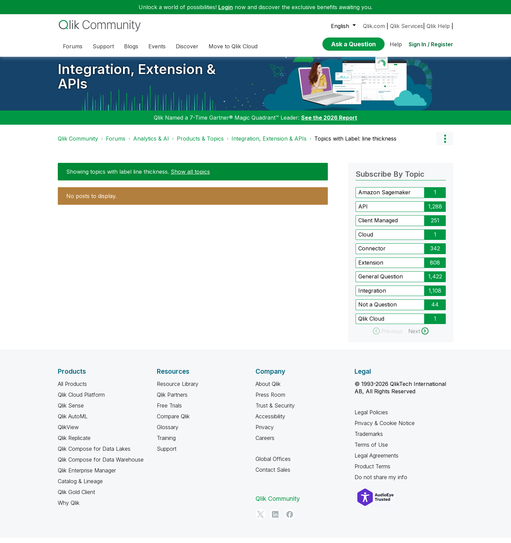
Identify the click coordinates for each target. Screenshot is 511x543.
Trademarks (369, 439)
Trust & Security (275, 410)
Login (225, 7)
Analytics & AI (151, 143)
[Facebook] (290, 519)
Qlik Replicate (74, 443)
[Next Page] (418, 336)
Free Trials (169, 410)
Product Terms (372, 471)
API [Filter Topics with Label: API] (363, 211)
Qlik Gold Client (76, 497)
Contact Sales (273, 474)
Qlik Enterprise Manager (87, 475)
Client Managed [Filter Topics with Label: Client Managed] (378, 225)
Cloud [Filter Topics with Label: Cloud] (365, 239)
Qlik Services (406, 26)
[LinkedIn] (275, 519)
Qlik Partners (172, 399)
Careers (265, 443)
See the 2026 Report (329, 122)
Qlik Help (438, 26)
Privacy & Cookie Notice (385, 428)
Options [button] (444, 143)
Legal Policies (371, 417)
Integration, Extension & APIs (137, 81)
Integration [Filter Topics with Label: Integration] (372, 295)
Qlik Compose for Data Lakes (94, 453)
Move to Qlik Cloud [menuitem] (233, 46)
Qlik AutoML (73, 421)
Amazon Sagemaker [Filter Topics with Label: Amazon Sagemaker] (384, 197)
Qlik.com (374, 26)
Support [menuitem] (103, 46)
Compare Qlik (173, 421)
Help (396, 44)
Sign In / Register (431, 44)
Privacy (265, 432)
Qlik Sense (71, 410)
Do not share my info (381, 482)
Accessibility (270, 421)
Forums (115, 143)
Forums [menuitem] (72, 46)
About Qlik (268, 389)
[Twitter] (261, 519)
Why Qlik (68, 507)
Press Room (270, 399)
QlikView (68, 432)
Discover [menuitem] (187, 46)
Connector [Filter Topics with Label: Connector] (372, 253)
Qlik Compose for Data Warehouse (101, 464)
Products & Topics (200, 143)
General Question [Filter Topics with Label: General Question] (380, 281)
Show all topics (190, 176)
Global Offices (273, 464)
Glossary (167, 432)
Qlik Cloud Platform (81, 399)
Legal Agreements (376, 460)
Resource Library (177, 389)
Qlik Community (78, 143)
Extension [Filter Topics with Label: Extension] (370, 267)
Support (166, 453)
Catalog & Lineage (80, 486)
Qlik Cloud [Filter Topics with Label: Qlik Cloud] (371, 323)
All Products (72, 389)
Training (166, 443)
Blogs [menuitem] (131, 46)
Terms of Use (371, 449)
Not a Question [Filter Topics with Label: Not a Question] (377, 309)
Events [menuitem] (157, 46)
